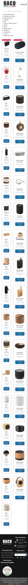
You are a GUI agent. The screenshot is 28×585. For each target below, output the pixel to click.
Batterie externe (8, 18)
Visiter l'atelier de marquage (7, 552)
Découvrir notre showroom (7, 555)
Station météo (8, 28)
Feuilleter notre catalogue (7, 557)
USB (5, 21)
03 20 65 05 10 (20, 540)
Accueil (5, 11)
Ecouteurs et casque (9, 16)
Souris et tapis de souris (10, 23)
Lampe (6, 34)
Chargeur (6, 19)
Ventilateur (7, 30)
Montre (5, 25)
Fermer (17, 584)
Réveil (5, 27)
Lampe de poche (8, 35)
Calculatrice (7, 32)
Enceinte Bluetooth (9, 14)
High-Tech (10, 11)
